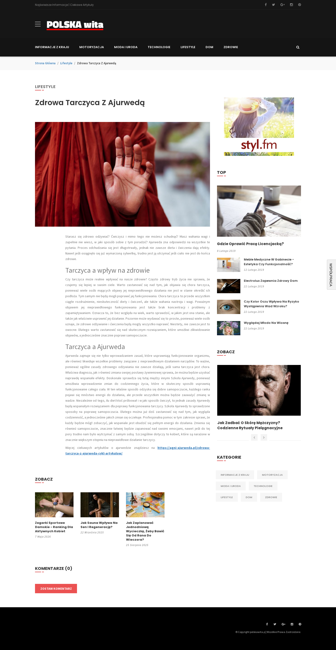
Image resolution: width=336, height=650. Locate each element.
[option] (259, 398)
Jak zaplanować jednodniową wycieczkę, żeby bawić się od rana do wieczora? (145, 531)
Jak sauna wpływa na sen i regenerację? (99, 525)
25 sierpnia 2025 (137, 545)
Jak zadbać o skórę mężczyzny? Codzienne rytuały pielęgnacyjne (250, 426)
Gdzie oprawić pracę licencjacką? (251, 243)
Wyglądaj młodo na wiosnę (266, 323)
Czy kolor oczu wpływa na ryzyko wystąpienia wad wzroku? (271, 303)
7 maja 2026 (43, 536)
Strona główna (45, 63)
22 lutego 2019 (254, 286)
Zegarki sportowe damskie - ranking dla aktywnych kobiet (54, 527)
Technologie (263, 487)
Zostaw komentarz (56, 588)
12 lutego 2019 (254, 269)
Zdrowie (271, 498)
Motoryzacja (272, 475)
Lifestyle (66, 63)
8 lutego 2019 (226, 251)
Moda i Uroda (231, 487)
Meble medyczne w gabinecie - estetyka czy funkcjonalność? (269, 261)
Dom (249, 498)
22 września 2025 (92, 532)
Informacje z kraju (235, 475)
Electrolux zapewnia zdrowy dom (271, 281)
